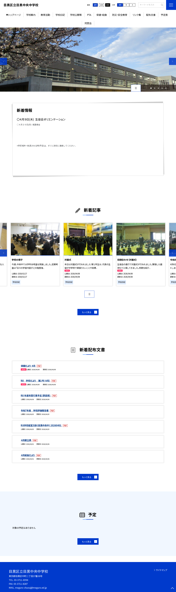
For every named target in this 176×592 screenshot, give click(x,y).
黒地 (107, 5)
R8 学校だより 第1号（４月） (36, 380)
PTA (89, 15)
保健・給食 (101, 15)
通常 (95, 5)
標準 (120, 5)
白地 (101, 5)
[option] (88, 60)
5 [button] (166, 88)
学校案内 (30, 15)
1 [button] (151, 88)
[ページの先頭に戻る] (172, 588)
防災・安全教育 (119, 15)
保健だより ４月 (28, 365)
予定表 (164, 15)
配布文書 (151, 15)
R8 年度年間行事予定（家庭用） (36, 395)
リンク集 (137, 15)
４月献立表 (26, 440)
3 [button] (158, 88)
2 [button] (154, 88)
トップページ (14, 15)
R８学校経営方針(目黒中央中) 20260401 (41, 425)
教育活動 (45, 15)
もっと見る (86, 312)
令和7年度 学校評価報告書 (35, 410)
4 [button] (162, 88)
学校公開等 (76, 15)
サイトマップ (161, 570)
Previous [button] (3, 61)
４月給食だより (28, 455)
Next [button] (172, 61)
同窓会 (88, 23)
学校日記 (60, 15)
